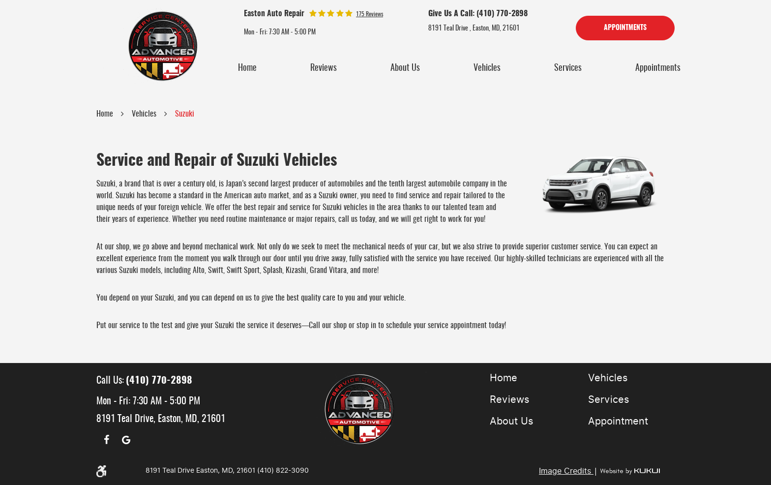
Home (247, 68)
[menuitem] (247, 68)
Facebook (106, 440)
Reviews (323, 68)
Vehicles (487, 68)
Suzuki (184, 114)
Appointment (618, 421)
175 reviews (369, 14)
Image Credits (566, 471)
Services (568, 68)
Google (126, 440)
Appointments (625, 28)
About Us (405, 68)
